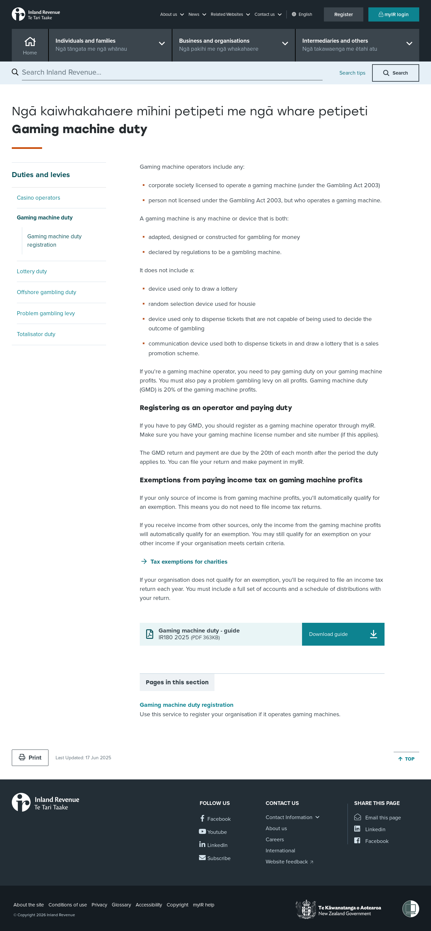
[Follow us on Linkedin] (214, 845)
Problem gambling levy (46, 313)
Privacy (99, 905)
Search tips (352, 73)
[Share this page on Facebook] (371, 841)
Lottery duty (32, 271)
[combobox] (172, 72)
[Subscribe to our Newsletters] (215, 858)
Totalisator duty (36, 334)
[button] (172, 14)
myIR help (203, 905)
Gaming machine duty (45, 217)
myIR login (394, 14)
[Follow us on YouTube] (213, 832)
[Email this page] (377, 818)
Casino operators (38, 197)
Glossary (121, 905)
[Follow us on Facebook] (215, 819)
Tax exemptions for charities (189, 561)
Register (343, 14)
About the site (28, 905)
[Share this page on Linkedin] (370, 829)
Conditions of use (67, 905)
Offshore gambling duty (46, 292)
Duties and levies (41, 174)
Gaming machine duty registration (54, 241)
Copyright (177, 905)
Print (30, 757)
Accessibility (149, 905)
